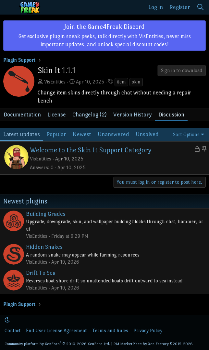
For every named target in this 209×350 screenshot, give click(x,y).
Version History (132, 114)
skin (136, 81)
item (121, 81)
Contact (13, 330)
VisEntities (55, 81)
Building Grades (46, 214)
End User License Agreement (56, 330)
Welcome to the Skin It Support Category (91, 150)
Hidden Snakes (44, 247)
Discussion (171, 114)
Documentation (22, 114)
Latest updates (21, 134)
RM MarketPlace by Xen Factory (153, 344)
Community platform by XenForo (57, 344)
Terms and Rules (110, 330)
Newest (82, 134)
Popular (56, 134)
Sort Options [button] (186, 134)
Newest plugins (25, 201)
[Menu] (9, 7)
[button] (7, 320)
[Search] (200, 7)
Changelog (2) (89, 114)
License (56, 114)
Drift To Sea (40, 272)
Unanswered (113, 134)
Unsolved (147, 134)
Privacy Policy (147, 330)
